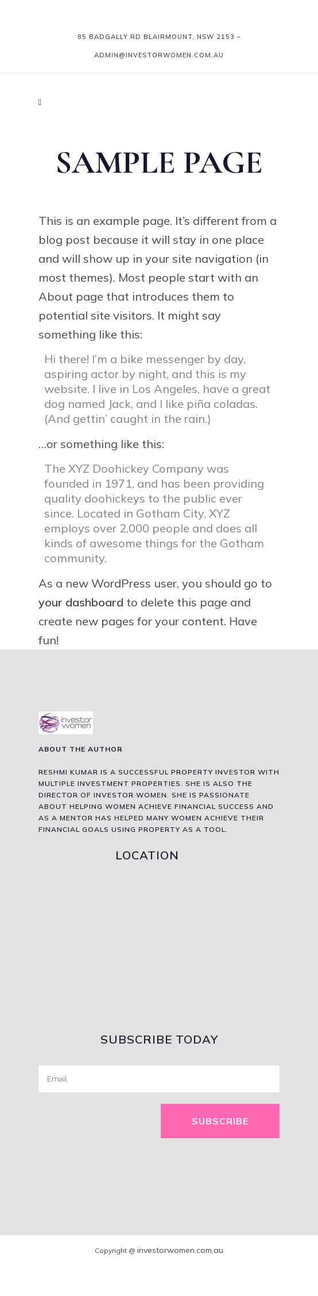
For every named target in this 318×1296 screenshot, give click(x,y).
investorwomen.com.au (180, 1250)
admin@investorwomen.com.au (159, 55)
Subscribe (220, 1121)
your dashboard (80, 602)
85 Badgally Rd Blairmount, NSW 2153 (156, 37)
